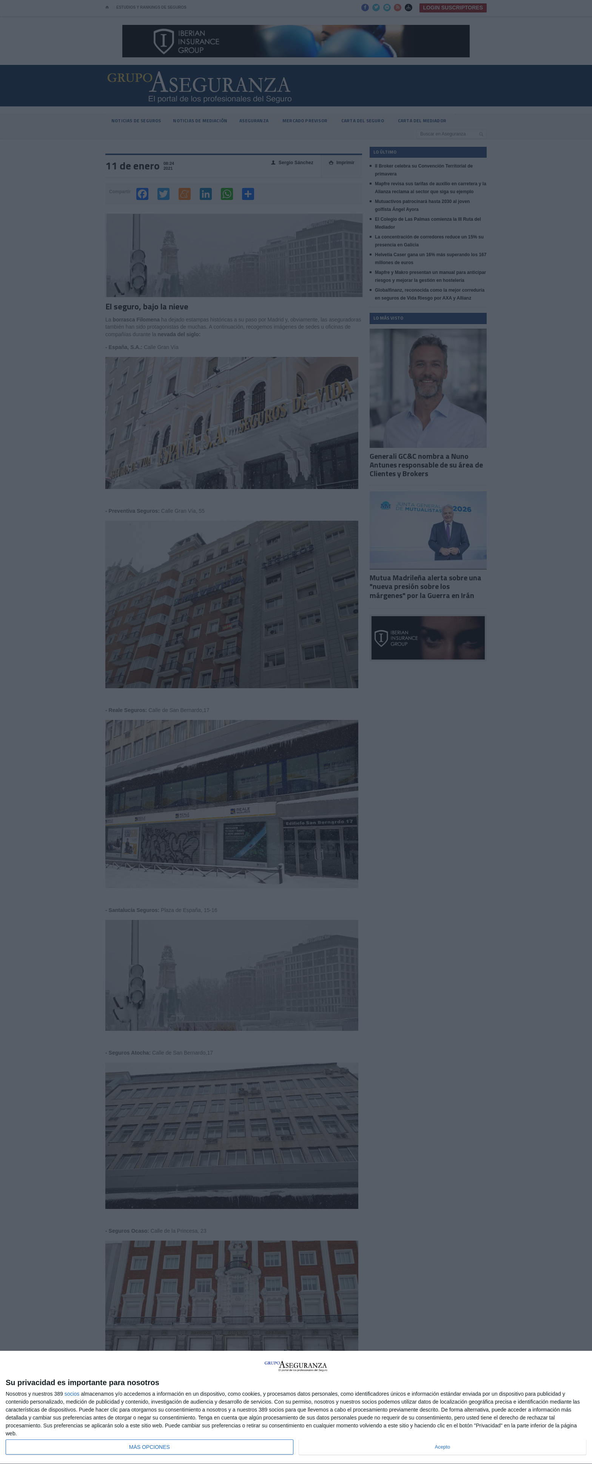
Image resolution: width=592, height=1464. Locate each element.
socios (72, 1393)
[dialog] (296, 1407)
